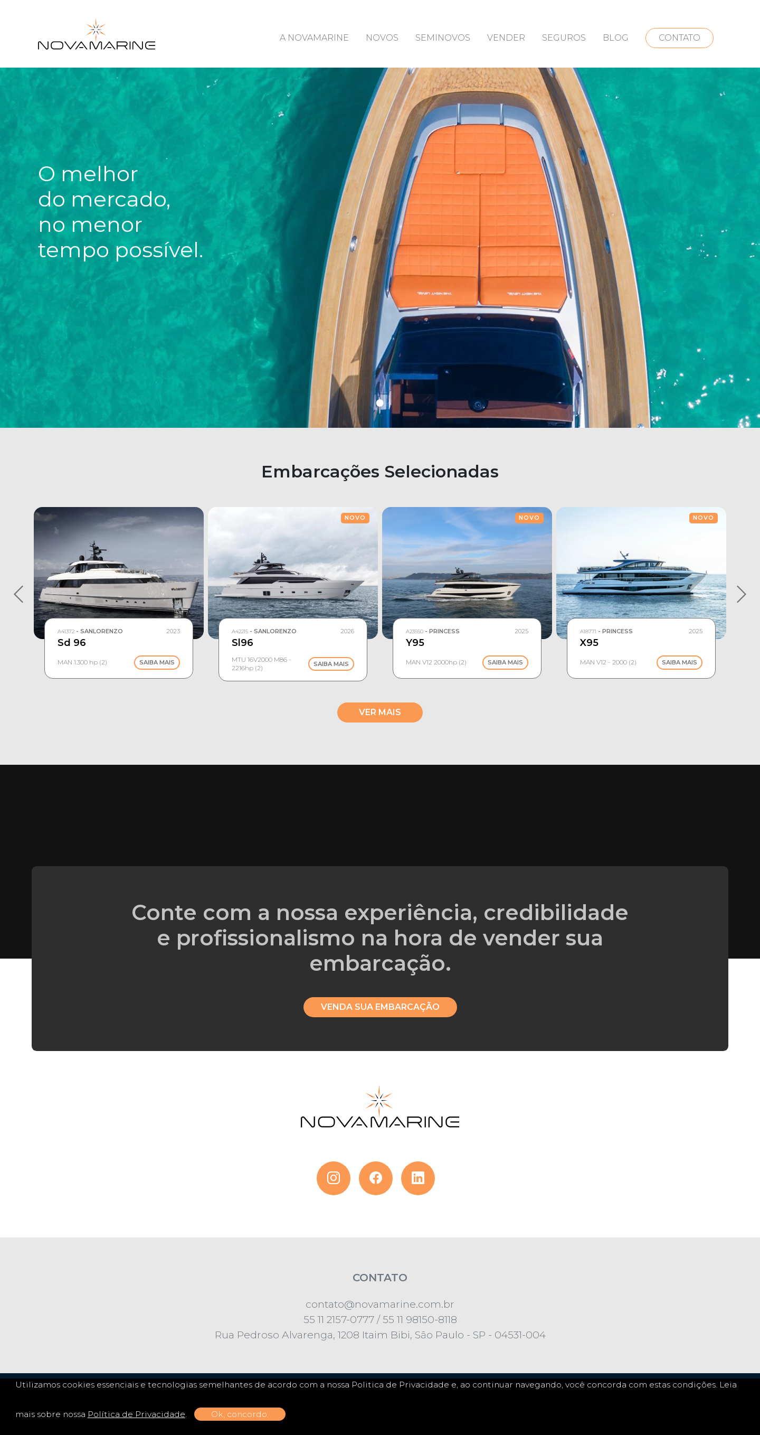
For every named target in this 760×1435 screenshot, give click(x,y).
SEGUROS (564, 38)
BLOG (616, 38)
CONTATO (679, 38)
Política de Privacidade (136, 1414)
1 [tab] (380, 403)
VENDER (506, 38)
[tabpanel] (380, 214)
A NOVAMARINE (314, 38)
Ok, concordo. (240, 1414)
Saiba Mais (157, 663)
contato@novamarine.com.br (380, 1304)
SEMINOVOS (442, 38)
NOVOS (382, 38)
